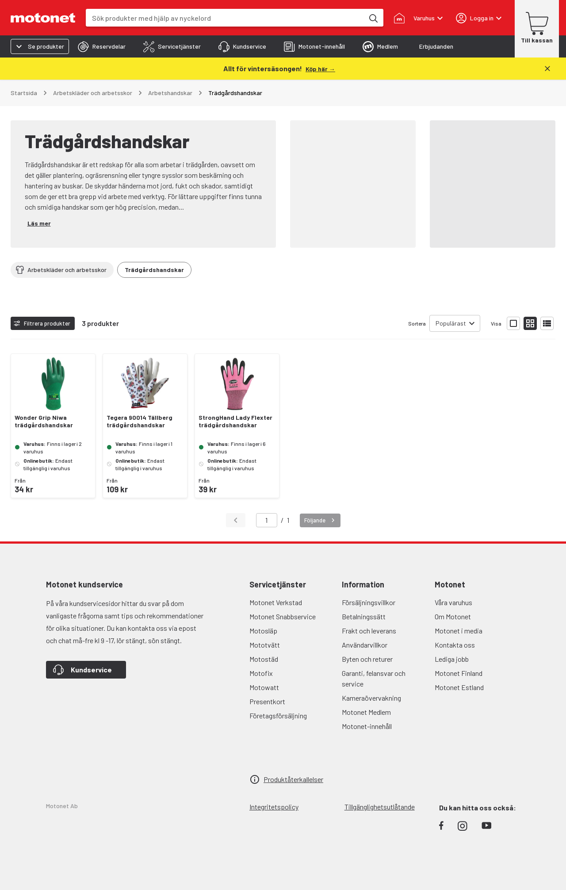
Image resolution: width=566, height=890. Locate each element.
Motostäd (263, 659)
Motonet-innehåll (367, 726)
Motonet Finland (458, 673)
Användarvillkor (364, 645)
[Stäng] (547, 68)
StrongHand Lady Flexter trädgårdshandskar (235, 421)
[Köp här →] (320, 68)
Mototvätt (264, 645)
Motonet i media (458, 630)
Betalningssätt (364, 616)
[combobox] (225, 18)
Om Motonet (453, 616)
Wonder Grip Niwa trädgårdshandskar (44, 421)
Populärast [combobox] (451, 323)
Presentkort (267, 701)
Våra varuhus (453, 602)
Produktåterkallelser (293, 779)
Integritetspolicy (273, 806)
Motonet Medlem (366, 712)
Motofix (261, 673)
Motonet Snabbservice (282, 616)
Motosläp (263, 630)
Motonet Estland (459, 687)
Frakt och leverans (369, 630)
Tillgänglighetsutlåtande (379, 806)
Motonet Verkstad (275, 602)
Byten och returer (367, 659)
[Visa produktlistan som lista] (547, 323)
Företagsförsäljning (278, 715)
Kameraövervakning (371, 698)
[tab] (101, 46)
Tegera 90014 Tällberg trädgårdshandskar (139, 421)
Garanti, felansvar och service (373, 678)
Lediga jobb (452, 659)
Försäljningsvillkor (368, 602)
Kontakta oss (455, 645)
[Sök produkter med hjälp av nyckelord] (373, 18)
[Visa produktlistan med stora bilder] (513, 323)
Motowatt (264, 687)
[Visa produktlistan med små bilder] (530, 323)
